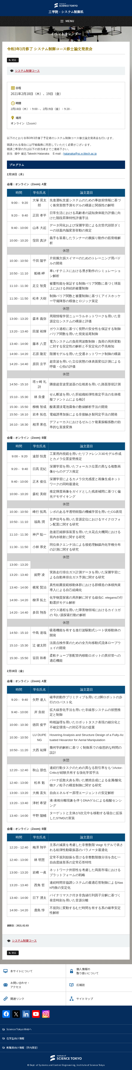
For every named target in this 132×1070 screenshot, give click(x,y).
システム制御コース (27, 70)
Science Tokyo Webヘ (19, 1029)
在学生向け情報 (15, 1038)
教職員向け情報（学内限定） (22, 1047)
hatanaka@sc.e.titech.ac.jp (80, 153)
